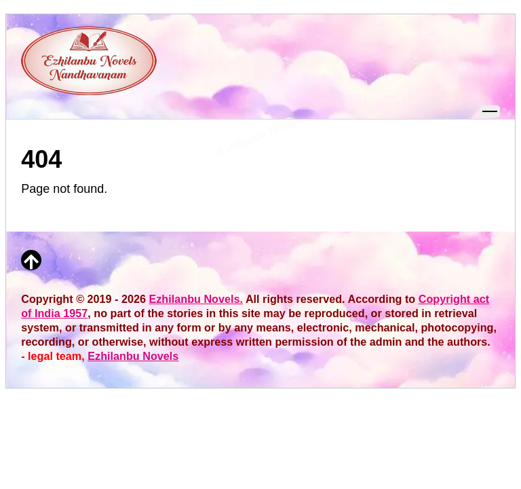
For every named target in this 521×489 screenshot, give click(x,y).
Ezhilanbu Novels (133, 356)
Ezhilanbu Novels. (196, 299)
